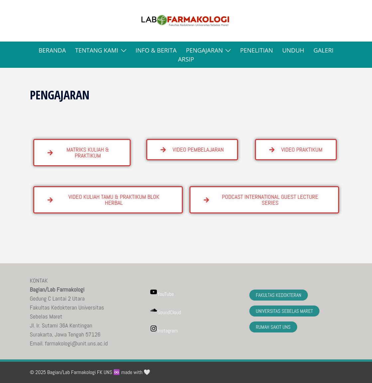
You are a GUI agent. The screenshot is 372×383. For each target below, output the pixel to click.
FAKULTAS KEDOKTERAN (279, 295)
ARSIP (186, 59)
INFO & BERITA (156, 50)
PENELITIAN (256, 50)
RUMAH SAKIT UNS (273, 327)
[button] (32, 21)
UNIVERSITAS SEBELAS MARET (284, 311)
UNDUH (293, 50)
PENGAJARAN (204, 50)
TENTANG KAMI (96, 50)
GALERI (323, 50)
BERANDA (52, 50)
